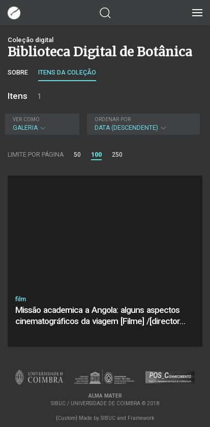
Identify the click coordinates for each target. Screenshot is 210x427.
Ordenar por (113, 119)
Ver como (26, 119)
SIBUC (108, 418)
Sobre (18, 72)
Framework (141, 418)
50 (77, 154)
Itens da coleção (67, 72)
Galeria (41, 124)
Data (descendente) (142, 124)
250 (117, 154)
